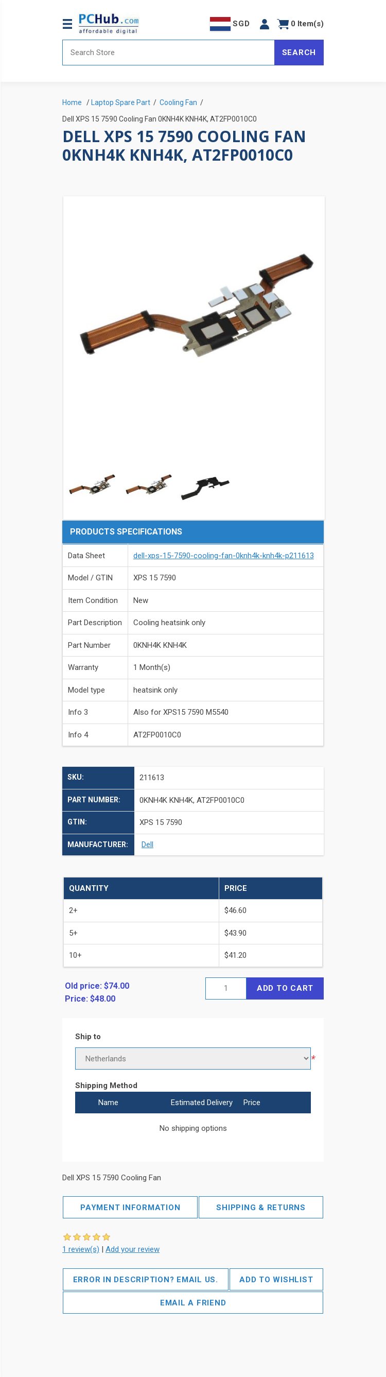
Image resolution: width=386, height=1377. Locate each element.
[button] (264, 24)
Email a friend (193, 1302)
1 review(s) (80, 1249)
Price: (76, 999)
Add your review (133, 1249)
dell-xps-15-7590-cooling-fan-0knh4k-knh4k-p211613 (223, 555)
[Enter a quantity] (226, 988)
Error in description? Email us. (145, 1279)
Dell (147, 844)
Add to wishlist (276, 1279)
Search (299, 52)
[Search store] (168, 52)
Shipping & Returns (261, 1207)
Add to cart (285, 988)
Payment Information (130, 1207)
